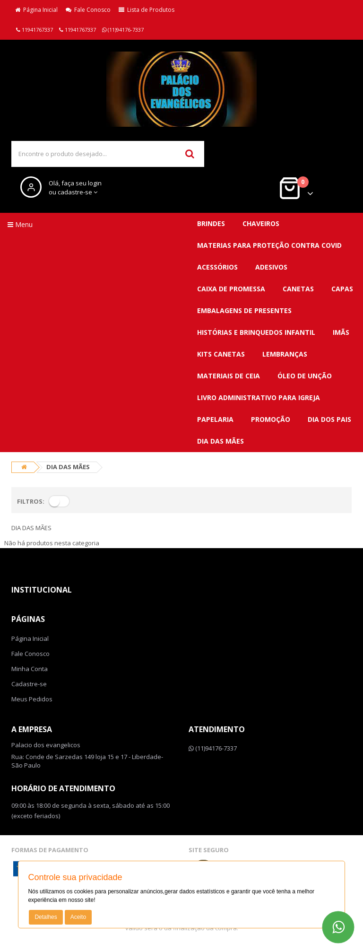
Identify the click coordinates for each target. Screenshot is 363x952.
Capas (342, 288)
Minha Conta (29, 668)
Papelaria (215, 419)
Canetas (298, 288)
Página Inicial (36, 10)
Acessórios (217, 266)
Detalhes (46, 917)
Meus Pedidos (31, 699)
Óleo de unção (304, 375)
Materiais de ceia (228, 375)
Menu (20, 224)
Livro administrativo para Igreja (258, 397)
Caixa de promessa (231, 288)
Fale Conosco (88, 10)
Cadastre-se (29, 684)
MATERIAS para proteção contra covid (269, 245)
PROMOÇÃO (270, 419)
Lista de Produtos (146, 10)
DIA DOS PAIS (329, 419)
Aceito (78, 917)
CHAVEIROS (260, 223)
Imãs (341, 332)
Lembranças (284, 353)
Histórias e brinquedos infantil (256, 332)
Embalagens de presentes (244, 310)
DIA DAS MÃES (220, 441)
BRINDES (211, 223)
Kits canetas (221, 353)
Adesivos (271, 266)
